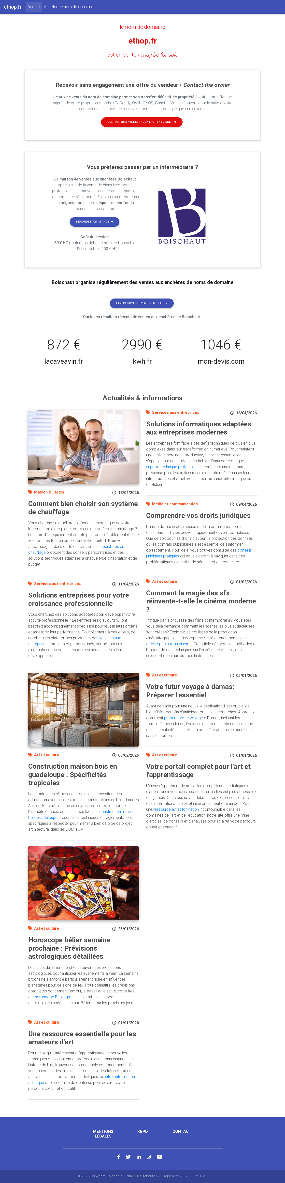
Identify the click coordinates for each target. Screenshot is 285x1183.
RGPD (142, 1131)
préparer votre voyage (183, 718)
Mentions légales (103, 1133)
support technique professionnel (173, 466)
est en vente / (142, 54)
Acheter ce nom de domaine (68, 6)
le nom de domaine (142, 27)
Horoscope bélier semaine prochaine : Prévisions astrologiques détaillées (69, 948)
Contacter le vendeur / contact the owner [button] (141, 121)
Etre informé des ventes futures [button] (142, 303)
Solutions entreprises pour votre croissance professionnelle (78, 599)
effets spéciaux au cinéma (169, 644)
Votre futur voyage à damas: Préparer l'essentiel (190, 691)
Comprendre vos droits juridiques (198, 515)
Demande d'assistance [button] (94, 221)
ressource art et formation (176, 809)
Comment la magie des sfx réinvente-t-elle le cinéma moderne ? (201, 601)
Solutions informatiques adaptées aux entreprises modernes (198, 428)
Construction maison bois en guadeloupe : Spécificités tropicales (72, 774)
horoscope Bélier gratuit (55, 997)
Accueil (35, 6)
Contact (181, 1131)
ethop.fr (142, 40)
